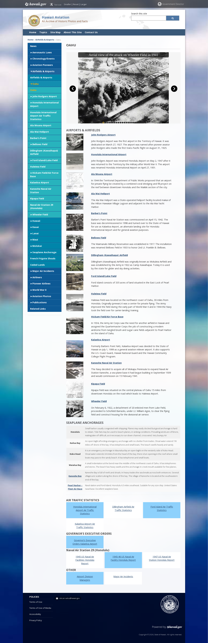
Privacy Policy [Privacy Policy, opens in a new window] (35, 620)
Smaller (67, 4)
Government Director (173, 4)
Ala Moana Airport (40, 125)
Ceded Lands (37, 264)
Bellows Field (39, 144)
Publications (39, 302)
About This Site (73, 32)
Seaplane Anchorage (44, 252)
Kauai (35, 227)
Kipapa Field (37, 198)
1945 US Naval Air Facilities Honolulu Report (84, 560)
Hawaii (36, 220)
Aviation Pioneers (42, 64)
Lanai (35, 233)
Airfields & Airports (43, 71)
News (33, 46)
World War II (39, 289)
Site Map (55, 32)
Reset (76, 4)
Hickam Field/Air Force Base (44, 174)
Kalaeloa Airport (39, 182)
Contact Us (91, 32)
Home (32, 32)
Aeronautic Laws (42, 52)
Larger (84, 4)
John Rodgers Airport (44, 96)
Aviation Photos (41, 296)
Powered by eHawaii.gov (167, 628)
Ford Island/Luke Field (45, 160)
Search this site (139, 13)
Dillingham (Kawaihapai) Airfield (44, 152)
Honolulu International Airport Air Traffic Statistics (43, 116)
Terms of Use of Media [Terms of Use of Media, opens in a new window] (40, 608)
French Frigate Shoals (42, 258)
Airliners (37, 277)
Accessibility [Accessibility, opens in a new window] (35, 614)
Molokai (37, 245)
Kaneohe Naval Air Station (40, 190)
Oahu (35, 83)
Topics (43, 32)
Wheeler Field (40, 214)
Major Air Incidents (43, 270)
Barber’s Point (38, 138)
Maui (35, 239)
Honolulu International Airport (44, 104)
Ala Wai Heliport (39, 131)
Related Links (38, 308)
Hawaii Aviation (55, 17)
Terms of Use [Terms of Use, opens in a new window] (35, 601)
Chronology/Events (43, 58)
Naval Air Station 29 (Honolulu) (41, 206)
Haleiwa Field (37, 166)
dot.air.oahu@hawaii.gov (69, 598)
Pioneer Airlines (41, 283)
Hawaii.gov (35, 4)
